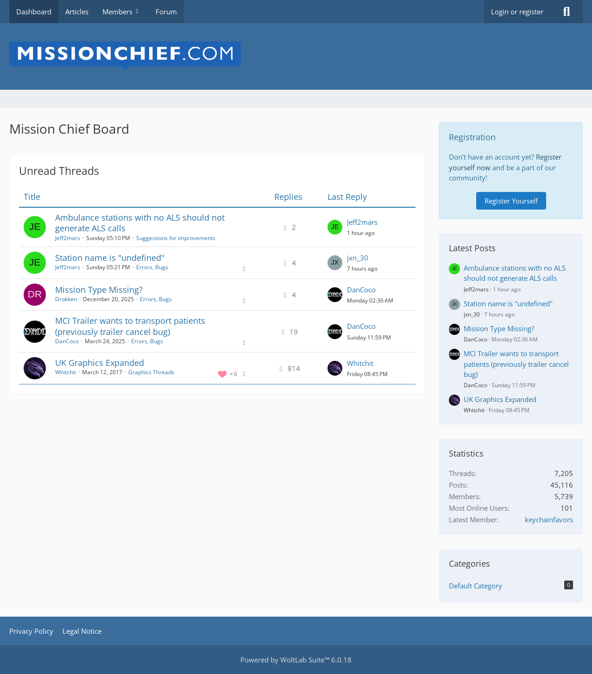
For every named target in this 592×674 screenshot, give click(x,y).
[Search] (566, 11)
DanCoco (361, 289)
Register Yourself (511, 200)
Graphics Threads (151, 372)
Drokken (66, 299)
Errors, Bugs (152, 267)
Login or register (517, 11)
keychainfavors (549, 519)
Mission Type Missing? (99, 289)
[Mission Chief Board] (296, 56)
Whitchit (65, 372)
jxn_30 (357, 257)
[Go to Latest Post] (334, 227)
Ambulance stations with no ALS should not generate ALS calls (140, 223)
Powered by (296, 659)
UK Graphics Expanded (99, 362)
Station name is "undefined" (109, 257)
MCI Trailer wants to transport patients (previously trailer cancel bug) (130, 326)
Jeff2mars (67, 238)
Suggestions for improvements (175, 238)
